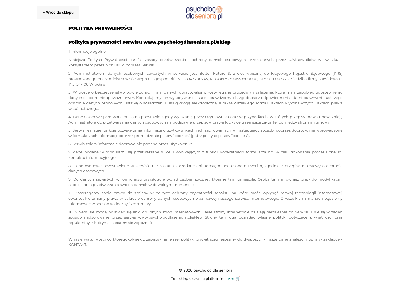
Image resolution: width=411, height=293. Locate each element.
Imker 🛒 (232, 278)
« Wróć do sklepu (58, 12)
